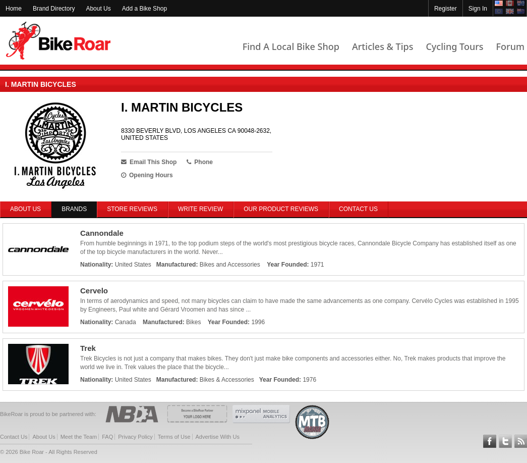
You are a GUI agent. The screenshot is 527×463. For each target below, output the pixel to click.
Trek (88, 348)
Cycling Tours (454, 46)
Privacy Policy (135, 437)
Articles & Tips (382, 46)
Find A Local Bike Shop (291, 46)
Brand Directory (54, 8)
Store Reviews (132, 209)
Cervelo (94, 290)
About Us (98, 8)
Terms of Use (174, 437)
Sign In (478, 8)
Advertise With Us (218, 437)
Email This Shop (149, 162)
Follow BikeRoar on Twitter (505, 441)
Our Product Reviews (281, 209)
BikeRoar (58, 41)
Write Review (200, 209)
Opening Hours (147, 175)
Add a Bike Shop (144, 8)
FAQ (107, 437)
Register (445, 8)
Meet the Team (79, 437)
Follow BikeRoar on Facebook (489, 441)
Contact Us (358, 209)
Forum (510, 46)
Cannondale (102, 233)
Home (14, 8)
